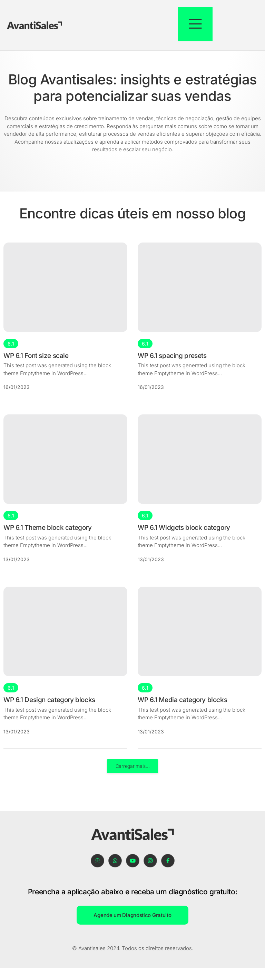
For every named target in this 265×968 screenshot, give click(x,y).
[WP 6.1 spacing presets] (200, 287)
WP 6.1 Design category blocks (49, 700)
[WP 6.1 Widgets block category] (200, 459)
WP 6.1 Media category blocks (182, 700)
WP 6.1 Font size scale (36, 356)
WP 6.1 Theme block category (47, 528)
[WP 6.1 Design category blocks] (65, 631)
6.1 (11, 344)
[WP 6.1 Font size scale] (65, 287)
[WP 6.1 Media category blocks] (200, 631)
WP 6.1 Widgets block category (184, 528)
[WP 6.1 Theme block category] (65, 459)
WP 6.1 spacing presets (172, 356)
